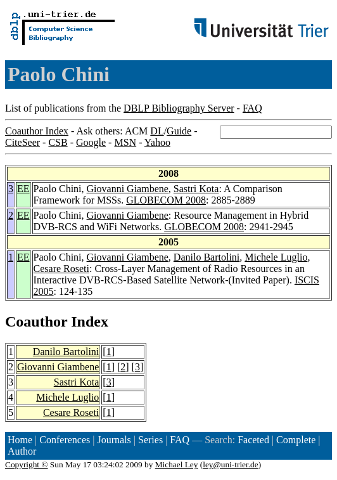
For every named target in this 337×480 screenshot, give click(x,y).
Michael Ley (176, 464)
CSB (57, 142)
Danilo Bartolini (206, 257)
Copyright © (26, 464)
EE (23, 188)
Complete (295, 439)
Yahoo (157, 142)
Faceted (253, 439)
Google (91, 142)
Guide (179, 131)
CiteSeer (22, 142)
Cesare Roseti (61, 268)
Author (22, 451)
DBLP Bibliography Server (179, 108)
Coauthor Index (36, 131)
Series (150, 439)
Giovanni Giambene (127, 188)
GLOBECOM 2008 (166, 200)
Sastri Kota (196, 188)
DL (156, 131)
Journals (113, 439)
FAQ (252, 108)
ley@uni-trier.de (230, 464)
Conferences (64, 439)
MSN (125, 142)
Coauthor (36, 321)
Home (20, 439)
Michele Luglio (276, 257)
